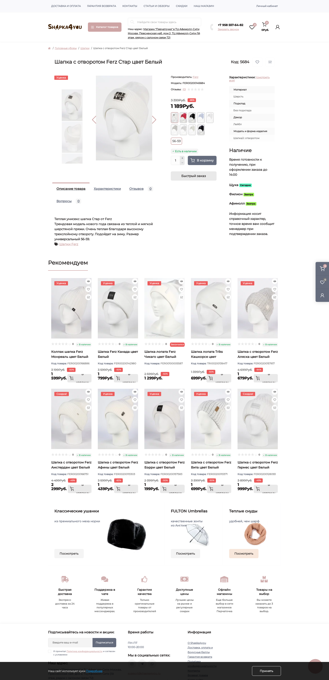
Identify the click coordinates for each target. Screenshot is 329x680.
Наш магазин (204, 6)
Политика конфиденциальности (84, 651)
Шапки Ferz (68, 244)
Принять (266, 671)
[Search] (132, 22)
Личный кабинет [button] (267, 6)
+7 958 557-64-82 (230, 25)
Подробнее (94, 671)
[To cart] (79, 378)
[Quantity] (175, 160)
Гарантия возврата (101, 6)
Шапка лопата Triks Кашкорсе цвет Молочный (207, 357)
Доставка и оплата (66, 6)
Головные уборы (66, 48)
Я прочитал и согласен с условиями (84, 653)
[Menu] (104, 27)
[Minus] (182, 163)
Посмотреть (69, 553)
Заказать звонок (228, 29)
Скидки (181, 6)
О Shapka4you (197, 643)
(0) (184, 89)
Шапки (84, 48)
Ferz (195, 77)
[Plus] (182, 158)
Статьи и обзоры (157, 6)
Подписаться (104, 642)
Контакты (129, 6)
